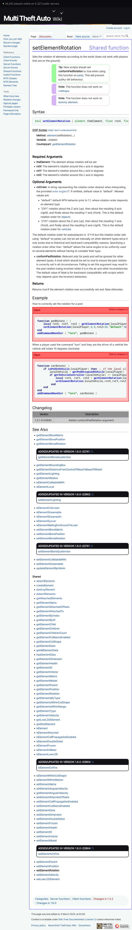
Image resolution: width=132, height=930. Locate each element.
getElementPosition (47, 689)
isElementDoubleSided (49, 741)
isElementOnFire (47, 767)
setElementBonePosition (50, 533)
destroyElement (45, 589)
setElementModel (46, 840)
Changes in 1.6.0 (46, 902)
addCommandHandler (50, 333)
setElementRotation (56, 121)
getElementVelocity (47, 715)
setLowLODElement (48, 879)
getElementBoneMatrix (49, 435)
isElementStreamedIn (48, 516)
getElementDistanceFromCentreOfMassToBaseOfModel (69, 469)
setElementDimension (49, 814)
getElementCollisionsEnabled (53, 637)
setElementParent (46, 861)
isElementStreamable (48, 512)
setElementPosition (47, 866)
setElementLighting (49, 499)
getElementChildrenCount (51, 632)
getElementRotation (63, 144)
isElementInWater (46, 749)
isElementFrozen (46, 745)
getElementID (44, 667)
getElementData (45, 645)
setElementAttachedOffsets (52, 797)
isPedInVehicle (58, 369)
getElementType (46, 710)
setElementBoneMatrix (49, 529)
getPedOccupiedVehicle (88, 372)
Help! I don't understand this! (62, 130)
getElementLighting (47, 473)
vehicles (66, 229)
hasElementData (46, 654)
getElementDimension (49, 658)
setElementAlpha (46, 784)
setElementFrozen (47, 823)
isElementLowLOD (47, 754)
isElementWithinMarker (49, 779)
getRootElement (45, 724)
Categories (41, 898)
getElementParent (47, 685)
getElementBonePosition (50, 439)
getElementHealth (46, 663)
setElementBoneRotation (50, 538)
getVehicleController (69, 375)
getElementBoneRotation (51, 443)
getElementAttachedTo (50, 611)
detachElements (45, 593)
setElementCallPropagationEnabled (57, 801)
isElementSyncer (46, 520)
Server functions (60, 898)
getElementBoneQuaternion (54, 457)
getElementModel (46, 680)
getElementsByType (48, 697)
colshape (63, 90)
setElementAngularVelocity (52, 788)
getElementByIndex (48, 615)
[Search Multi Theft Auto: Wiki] (117, 35)
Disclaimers (84, 925)
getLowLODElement (48, 719)
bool (38, 121)
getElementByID (45, 619)
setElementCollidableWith (51, 559)
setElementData (45, 810)
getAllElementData (47, 650)
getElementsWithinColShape (53, 702)
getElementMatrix (46, 676)
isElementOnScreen (47, 507)
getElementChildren (48, 628)
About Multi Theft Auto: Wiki (62, 925)
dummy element (67, 102)
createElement (44, 585)
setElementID (44, 831)
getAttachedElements (49, 598)
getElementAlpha (46, 602)
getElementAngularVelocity (52, 792)
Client (80, 310)
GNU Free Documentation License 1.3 (77, 919)
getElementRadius (47, 477)
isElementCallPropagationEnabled (56, 736)
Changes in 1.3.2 (103, 898)
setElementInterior (47, 836)
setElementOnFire (48, 853)
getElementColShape (48, 641)
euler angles (59, 191)
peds (80, 75)
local (47, 324)
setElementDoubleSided (50, 818)
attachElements (45, 580)
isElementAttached (47, 732)
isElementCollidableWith (50, 482)
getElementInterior (47, 671)
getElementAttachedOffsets (52, 606)
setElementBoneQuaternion (54, 551)
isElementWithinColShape (51, 775)
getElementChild (46, 624)
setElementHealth (46, 827)
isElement (42, 728)
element (80, 121)
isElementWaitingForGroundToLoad (57, 525)
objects (65, 216)
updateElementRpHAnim (50, 568)
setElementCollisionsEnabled (53, 805)
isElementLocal (45, 486)
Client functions (81, 898)
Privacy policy (38, 925)
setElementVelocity (47, 874)
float (109, 121)
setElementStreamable (49, 563)
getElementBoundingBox (51, 465)
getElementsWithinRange (51, 706)
